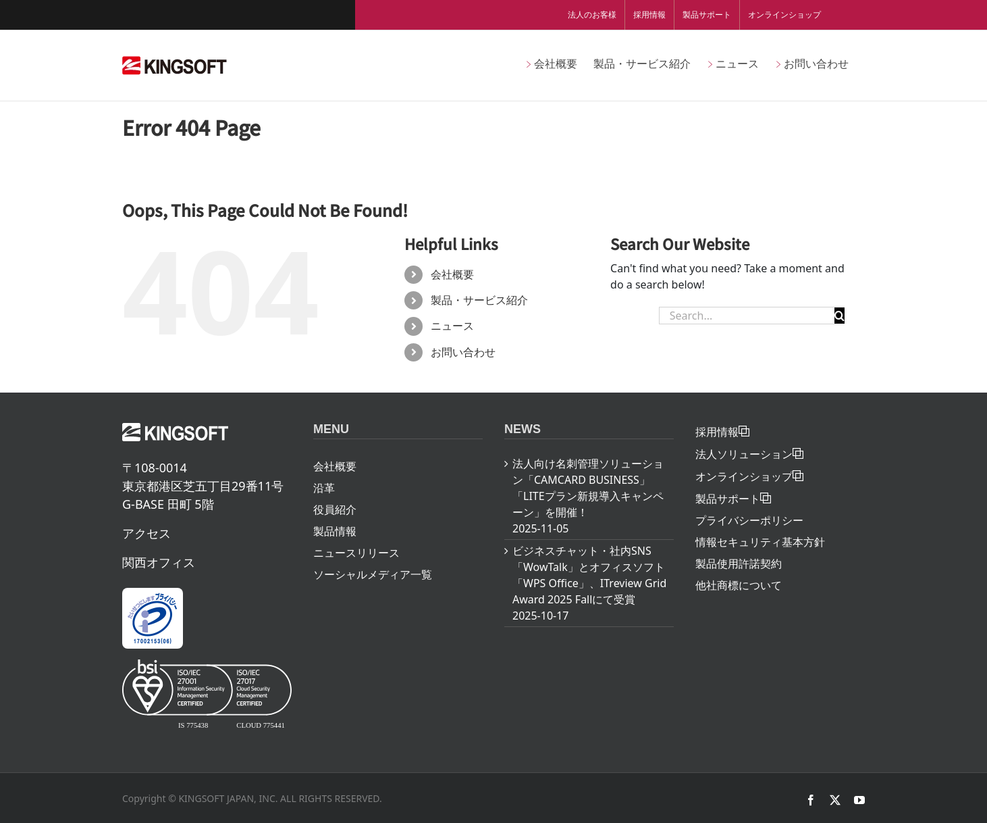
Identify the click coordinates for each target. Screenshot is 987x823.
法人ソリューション (744, 454)
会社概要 (452, 274)
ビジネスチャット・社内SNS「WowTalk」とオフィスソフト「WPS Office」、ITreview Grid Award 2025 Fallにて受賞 (589, 575)
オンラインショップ (784, 14)
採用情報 (649, 14)
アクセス (146, 533)
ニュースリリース (356, 552)
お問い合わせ (463, 352)
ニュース (452, 325)
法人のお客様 (592, 14)
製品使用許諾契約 (738, 563)
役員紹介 (334, 509)
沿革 (324, 487)
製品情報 (334, 531)
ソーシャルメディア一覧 (372, 574)
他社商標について (738, 585)
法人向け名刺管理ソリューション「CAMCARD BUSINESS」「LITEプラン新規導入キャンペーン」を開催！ (588, 488)
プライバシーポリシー (749, 520)
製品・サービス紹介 (479, 300)
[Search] (839, 315)
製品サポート (707, 14)
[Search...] (746, 315)
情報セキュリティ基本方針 (760, 541)
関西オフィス (158, 562)
